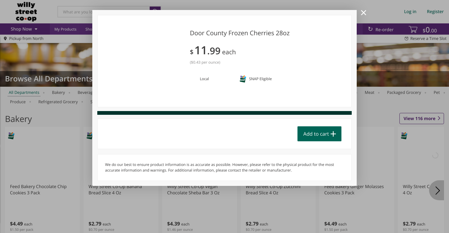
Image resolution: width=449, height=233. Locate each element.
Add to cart (316, 133)
